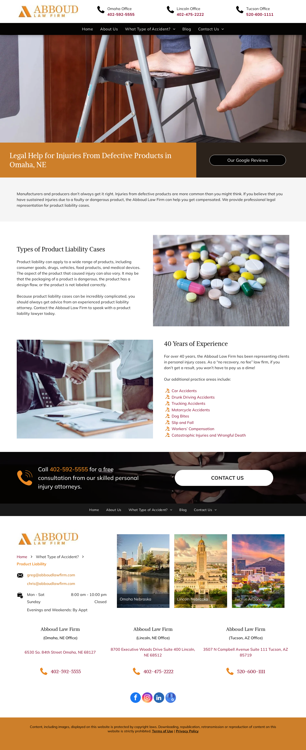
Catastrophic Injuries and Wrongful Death (209, 435)
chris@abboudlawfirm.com (51, 583)
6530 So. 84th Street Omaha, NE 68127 (60, 652)
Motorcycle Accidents (191, 409)
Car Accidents (184, 390)
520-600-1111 (251, 671)
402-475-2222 (158, 671)
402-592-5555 (69, 469)
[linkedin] (159, 698)
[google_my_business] (170, 698)
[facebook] (135, 698)
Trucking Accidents (188, 403)
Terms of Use (162, 731)
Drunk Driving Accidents (193, 397)
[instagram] (147, 698)
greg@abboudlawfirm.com (51, 574)
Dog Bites (180, 416)
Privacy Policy (187, 731)
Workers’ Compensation (193, 428)
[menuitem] (87, 29)
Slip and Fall (183, 422)
